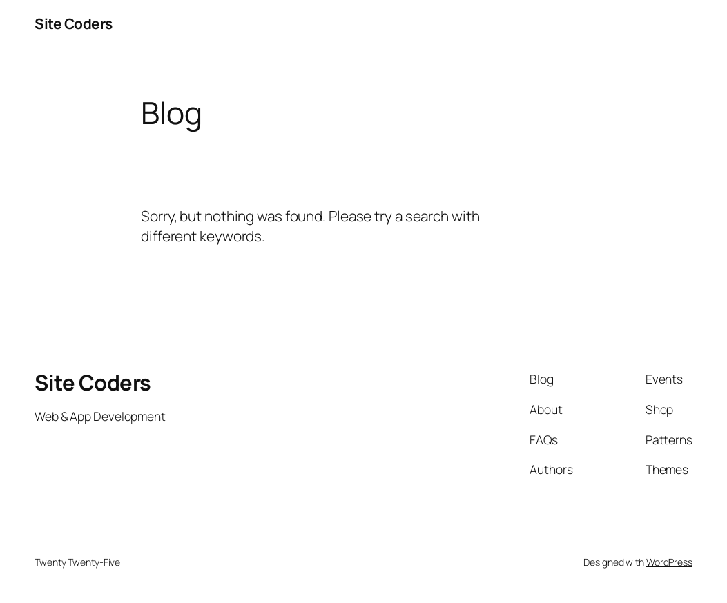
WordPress (669, 562)
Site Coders (74, 23)
